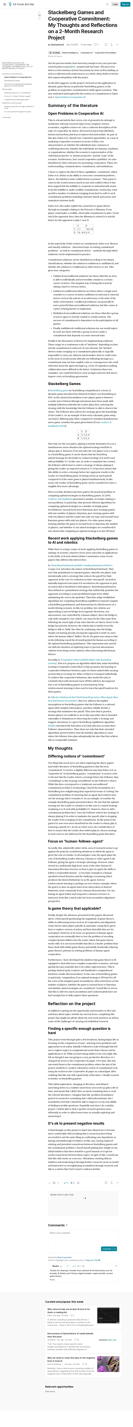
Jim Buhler (51, 1340)
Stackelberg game (59, 390)
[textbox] (83, 1237)
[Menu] (5, 4)
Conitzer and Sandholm (60, 499)
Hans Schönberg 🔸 (55, 1364)
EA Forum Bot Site (21, 4)
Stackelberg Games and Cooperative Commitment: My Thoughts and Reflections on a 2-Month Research (82, 25)
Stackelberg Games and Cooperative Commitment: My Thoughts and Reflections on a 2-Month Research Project (17, 65)
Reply (52, 1279)
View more (50, 1391)
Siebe (49, 1315)
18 (76, 1340)
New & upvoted (64, 1257)
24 (84, 1364)
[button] (66, 1182)
